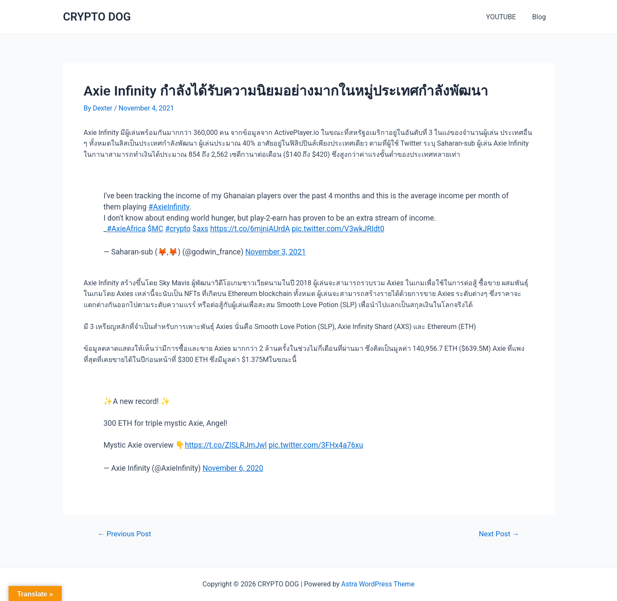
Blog (540, 17)
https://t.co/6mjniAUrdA (251, 228)
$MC (156, 228)
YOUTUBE (505, 17)
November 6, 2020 (233, 468)
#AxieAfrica (126, 228)
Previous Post (125, 534)
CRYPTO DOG (97, 16)
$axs (201, 228)
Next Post (499, 534)
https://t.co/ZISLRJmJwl (226, 445)
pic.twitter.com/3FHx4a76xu (316, 445)
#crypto (178, 228)
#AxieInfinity (168, 207)
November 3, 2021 (275, 252)
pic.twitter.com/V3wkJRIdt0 (339, 228)
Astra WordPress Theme (378, 584)
